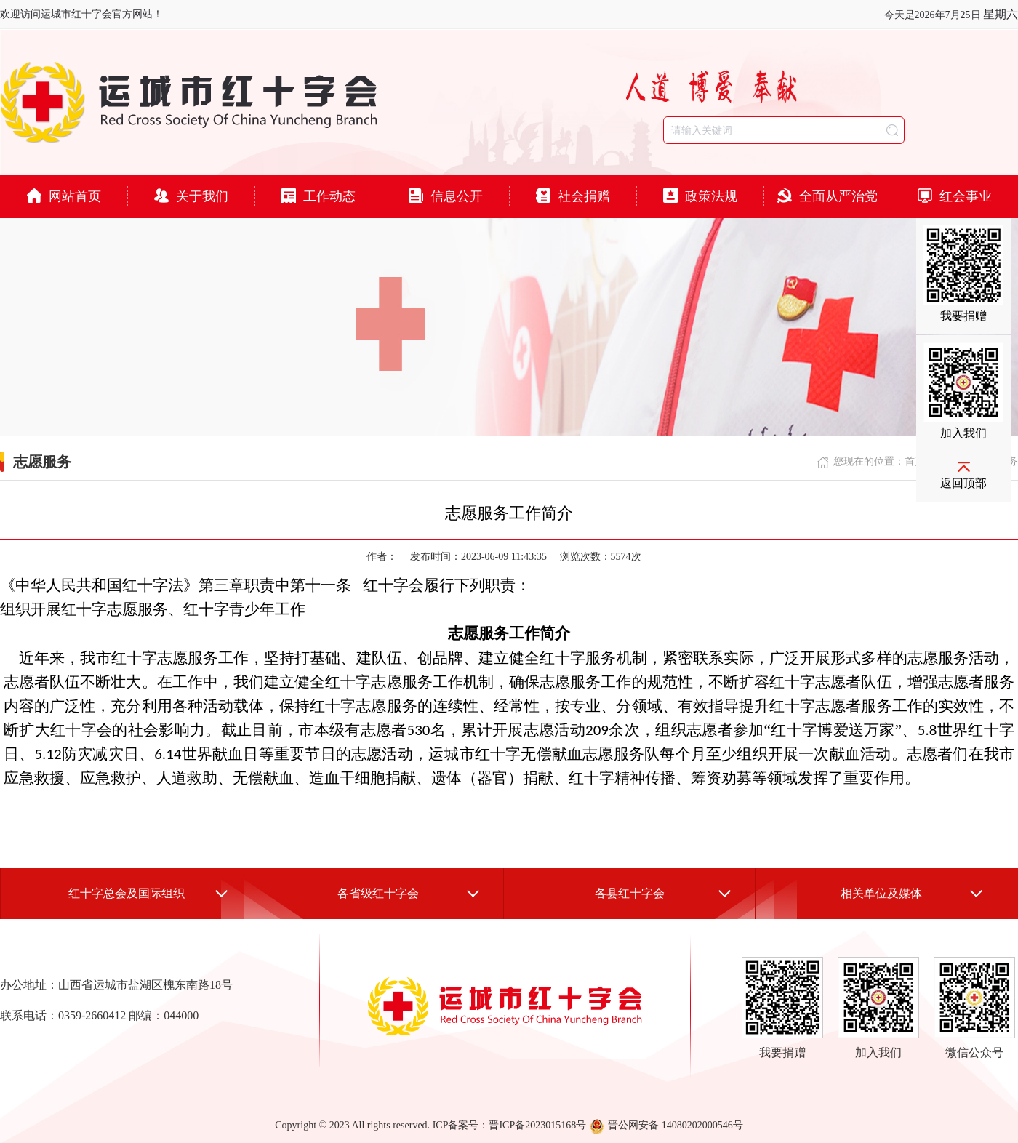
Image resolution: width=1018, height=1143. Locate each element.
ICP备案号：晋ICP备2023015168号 (510, 1125)
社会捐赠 (573, 196)
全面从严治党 (827, 196)
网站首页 (64, 196)
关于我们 (191, 196)
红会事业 (955, 196)
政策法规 (700, 196)
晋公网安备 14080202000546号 (666, 1125)
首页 (915, 461)
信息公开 (446, 196)
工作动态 (318, 196)
